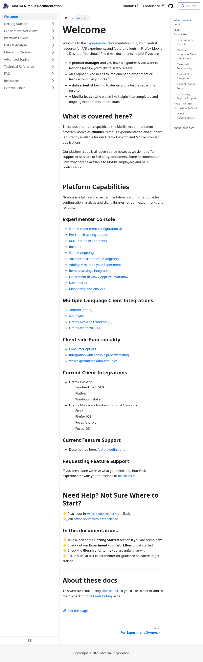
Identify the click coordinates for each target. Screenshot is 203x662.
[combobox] (189, 5)
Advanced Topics (16, 59)
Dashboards (78, 283)
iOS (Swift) (76, 316)
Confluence (153, 6)
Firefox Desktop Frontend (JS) (90, 322)
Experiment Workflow (20, 31)
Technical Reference (19, 66)
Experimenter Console (185, 42)
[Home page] (66, 18)
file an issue (126, 476)
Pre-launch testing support (89, 234)
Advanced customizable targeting (94, 259)
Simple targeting (81, 252)
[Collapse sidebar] (29, 640)
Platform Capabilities (180, 32)
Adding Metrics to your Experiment (95, 265)
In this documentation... (186, 118)
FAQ (7, 73)
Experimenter (97, 43)
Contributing (102, 596)
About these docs (184, 128)
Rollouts (75, 247)
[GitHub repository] (170, 6)
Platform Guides (16, 38)
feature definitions (111, 449)
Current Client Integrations (185, 76)
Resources (11, 81)
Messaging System (18, 52)
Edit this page (75, 611)
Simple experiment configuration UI (95, 229)
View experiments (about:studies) (93, 361)
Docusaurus (110, 591)
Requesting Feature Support (186, 96)
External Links (14, 88)
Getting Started (15, 24)
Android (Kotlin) (80, 310)
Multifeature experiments (88, 241)
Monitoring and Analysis (87, 289)
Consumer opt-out (82, 349)
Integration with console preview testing (99, 355)
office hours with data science (96, 519)
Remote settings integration (90, 270)
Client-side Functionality (184, 66)
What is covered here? (183, 22)
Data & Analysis (16, 45)
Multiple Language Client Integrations (186, 54)
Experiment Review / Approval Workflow (98, 277)
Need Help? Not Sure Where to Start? (186, 106)
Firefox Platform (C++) (85, 328)
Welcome (11, 16)
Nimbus (130, 6)
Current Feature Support (186, 86)
